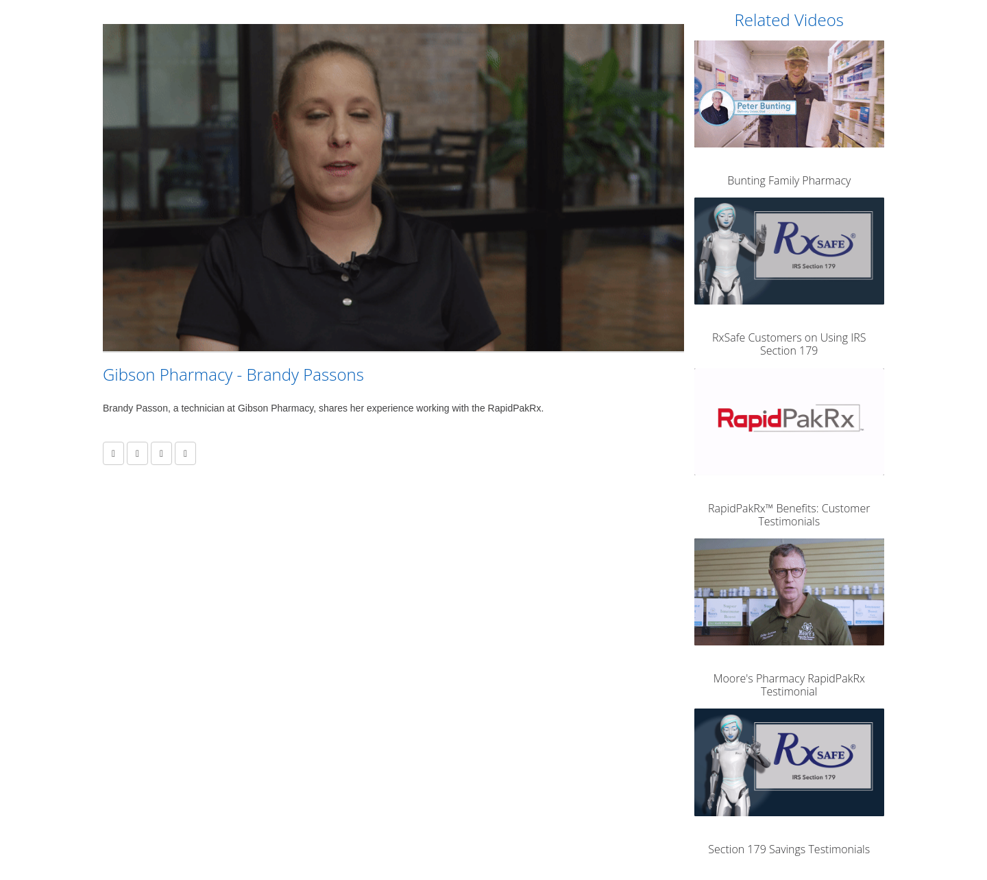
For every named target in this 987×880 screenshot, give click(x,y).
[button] (113, 453)
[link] (137, 453)
